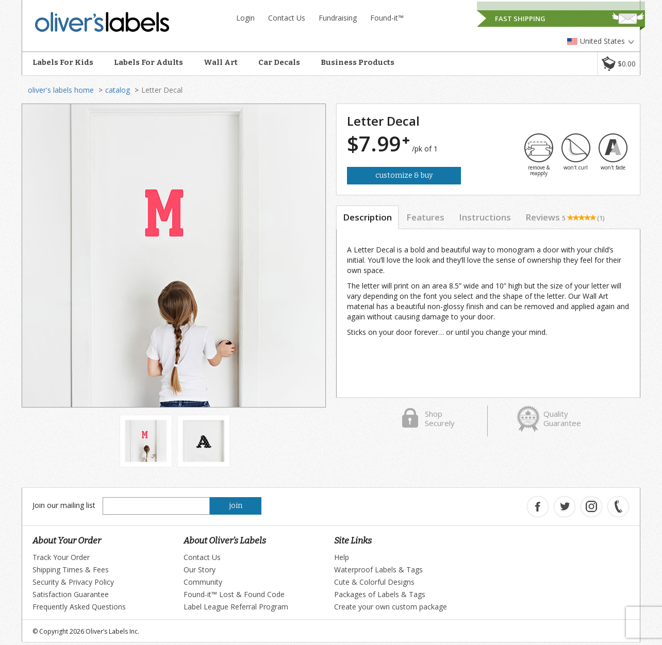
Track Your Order (61, 557)
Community (203, 582)
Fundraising (338, 18)
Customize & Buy (404, 175)
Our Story (200, 569)
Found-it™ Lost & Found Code (234, 594)
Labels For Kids (62, 62)
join (235, 505)
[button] (618, 63)
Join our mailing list (63, 505)
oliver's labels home (61, 90)
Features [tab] (425, 217)
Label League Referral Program (236, 607)
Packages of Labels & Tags (379, 594)
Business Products (357, 62)
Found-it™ (387, 18)
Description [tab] (367, 217)
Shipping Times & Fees (70, 569)
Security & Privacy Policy (73, 582)
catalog (117, 90)
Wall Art (221, 62)
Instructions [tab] (485, 217)
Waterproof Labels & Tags (378, 569)
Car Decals (279, 62)
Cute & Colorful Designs (374, 582)
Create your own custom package (390, 607)
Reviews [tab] (565, 217)
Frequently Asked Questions (79, 607)
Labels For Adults (148, 62)
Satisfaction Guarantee (70, 594)
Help (341, 557)
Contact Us (286, 18)
